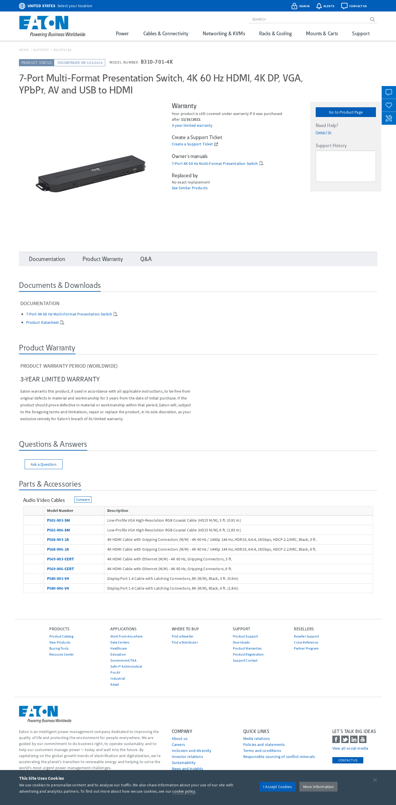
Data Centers (119, 642)
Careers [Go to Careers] (178, 744)
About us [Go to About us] (180, 738)
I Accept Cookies (277, 786)
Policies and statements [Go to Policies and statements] (264, 744)
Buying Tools (59, 648)
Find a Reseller (182, 636)
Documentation (47, 259)
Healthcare (118, 648)
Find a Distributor (185, 642)
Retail (114, 684)
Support (361, 33)
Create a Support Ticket (192, 144)
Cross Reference (306, 642)
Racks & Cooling (275, 33)
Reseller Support (306, 636)
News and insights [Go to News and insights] (187, 768)
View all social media (350, 748)
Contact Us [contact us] (348, 760)
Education (118, 654)
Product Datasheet (42, 322)
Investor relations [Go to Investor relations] (187, 756)
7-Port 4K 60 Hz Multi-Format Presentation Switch (215, 163)
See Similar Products (190, 188)
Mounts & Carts (322, 33)
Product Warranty (103, 259)
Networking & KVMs (224, 33)
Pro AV (115, 672)
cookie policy (183, 791)
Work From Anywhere (126, 636)
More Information (318, 786)
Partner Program (306, 648)
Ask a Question (43, 464)
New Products (59, 642)
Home (24, 50)
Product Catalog (61, 636)
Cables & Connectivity (165, 33)
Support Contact (245, 660)
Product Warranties (247, 648)
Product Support (245, 636)
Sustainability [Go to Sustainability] (184, 762)
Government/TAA (123, 660)
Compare (83, 499)
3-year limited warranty (192, 125)
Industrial (117, 678)
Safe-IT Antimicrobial (126, 666)
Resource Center (61, 654)
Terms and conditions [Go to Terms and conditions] (262, 750)
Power (122, 33)
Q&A (145, 259)
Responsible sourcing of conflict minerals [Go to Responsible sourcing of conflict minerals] (279, 756)
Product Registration (248, 654)
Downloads (241, 642)
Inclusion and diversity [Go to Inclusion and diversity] (192, 750)
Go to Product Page (346, 112)
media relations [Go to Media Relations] (256, 738)
